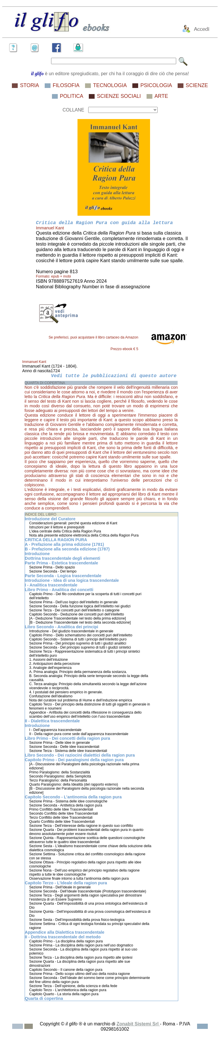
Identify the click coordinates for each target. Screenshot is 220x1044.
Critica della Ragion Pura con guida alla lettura (104, 223)
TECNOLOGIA (110, 85)
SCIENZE (197, 85)
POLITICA (71, 96)
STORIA (29, 85)
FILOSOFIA (66, 85)
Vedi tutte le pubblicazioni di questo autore (113, 376)
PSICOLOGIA (156, 85)
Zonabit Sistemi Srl (138, 1023)
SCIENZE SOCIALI (119, 96)
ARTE (161, 96)
